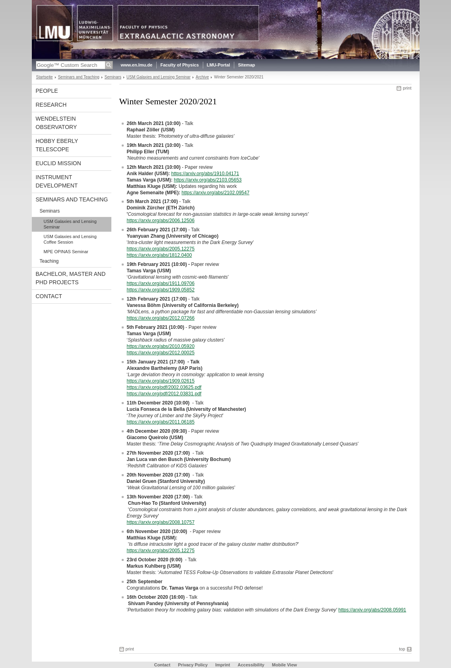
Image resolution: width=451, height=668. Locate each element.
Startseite (44, 77)
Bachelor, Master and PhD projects (71, 278)
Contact (49, 296)
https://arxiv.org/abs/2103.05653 (208, 180)
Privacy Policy (193, 664)
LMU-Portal (218, 65)
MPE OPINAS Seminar (66, 251)
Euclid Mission (58, 163)
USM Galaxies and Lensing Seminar (158, 77)
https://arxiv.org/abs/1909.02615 (161, 381)
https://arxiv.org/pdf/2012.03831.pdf (164, 394)
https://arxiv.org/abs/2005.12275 (161, 249)
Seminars (113, 77)
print (407, 88)
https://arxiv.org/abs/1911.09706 (161, 283)
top (402, 649)
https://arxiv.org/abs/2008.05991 (372, 610)
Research (51, 105)
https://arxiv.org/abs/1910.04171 (205, 173)
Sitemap (246, 65)
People (47, 91)
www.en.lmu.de (137, 65)
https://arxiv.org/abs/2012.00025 (161, 352)
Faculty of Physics (179, 65)
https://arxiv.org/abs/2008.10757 (161, 522)
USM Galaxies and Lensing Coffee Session (70, 239)
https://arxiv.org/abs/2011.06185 (161, 422)
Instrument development (57, 181)
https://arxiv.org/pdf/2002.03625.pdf (164, 387)
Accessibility (251, 664)
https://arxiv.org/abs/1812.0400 (159, 255)
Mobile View (284, 664)
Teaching (49, 261)
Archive (202, 77)
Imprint (222, 664)
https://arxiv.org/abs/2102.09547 (216, 192)
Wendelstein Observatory (56, 122)
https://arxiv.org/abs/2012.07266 (161, 318)
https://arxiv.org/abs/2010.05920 (161, 346)
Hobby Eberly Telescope (57, 145)
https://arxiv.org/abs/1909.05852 (161, 290)
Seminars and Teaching (78, 77)
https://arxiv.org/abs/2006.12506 (161, 220)
